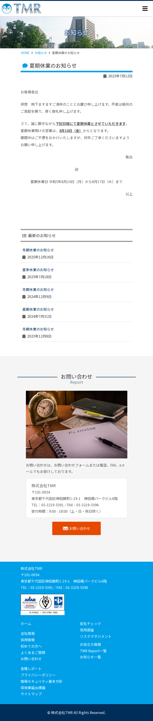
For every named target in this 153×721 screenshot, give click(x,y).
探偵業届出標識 (33, 687)
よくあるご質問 (33, 652)
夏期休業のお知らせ (38, 309)
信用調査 (87, 629)
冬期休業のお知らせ (38, 249)
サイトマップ (31, 693)
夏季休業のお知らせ (38, 269)
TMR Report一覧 (93, 650)
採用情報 (28, 639)
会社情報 (28, 633)
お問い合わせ (76, 528)
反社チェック (90, 623)
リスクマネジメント (96, 636)
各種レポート (31, 668)
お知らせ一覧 (90, 656)
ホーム (26, 623)
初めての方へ (31, 646)
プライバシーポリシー (38, 674)
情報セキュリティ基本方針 (42, 681)
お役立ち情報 (90, 644)
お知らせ (41, 53)
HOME (25, 53)
